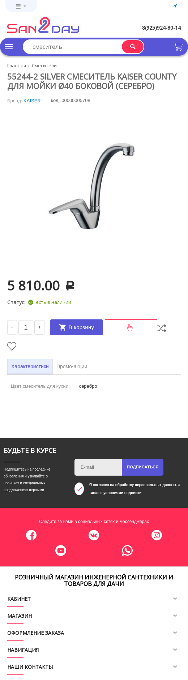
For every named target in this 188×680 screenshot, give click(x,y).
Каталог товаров (9, 47)
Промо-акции (71, 366)
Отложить (11, 346)
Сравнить (161, 328)
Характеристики (30, 366)
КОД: (55, 100)
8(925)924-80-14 (161, 27)
